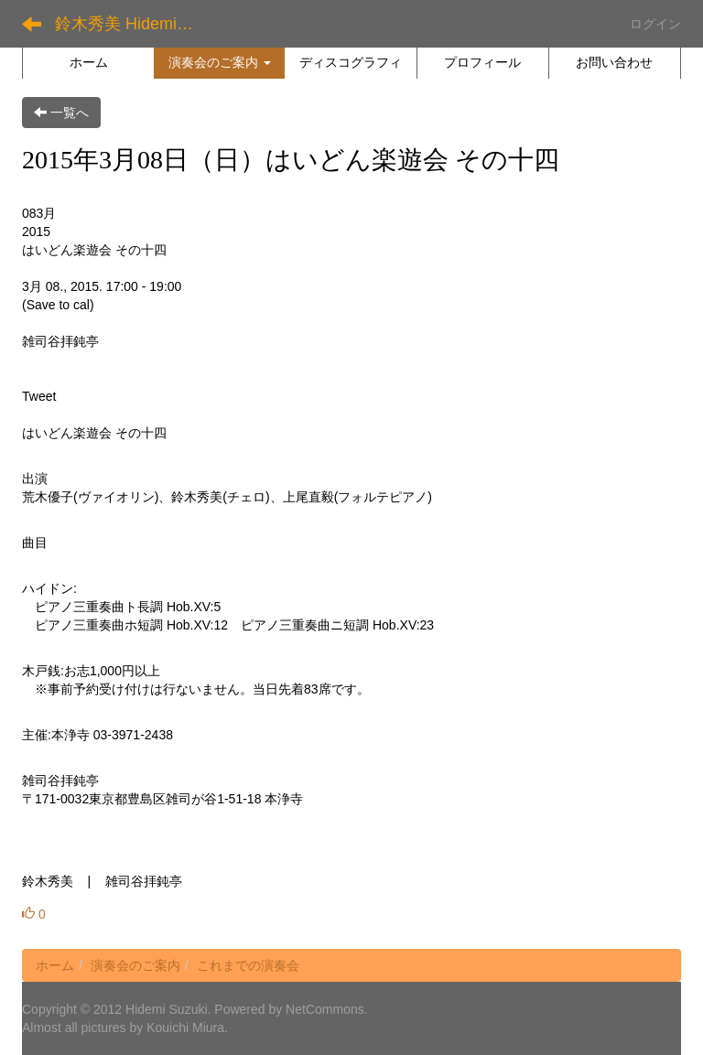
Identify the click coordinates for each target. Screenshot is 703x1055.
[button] (219, 62)
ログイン (655, 23)
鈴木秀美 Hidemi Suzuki (132, 24)
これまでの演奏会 (248, 965)
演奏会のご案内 (135, 965)
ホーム (55, 965)
